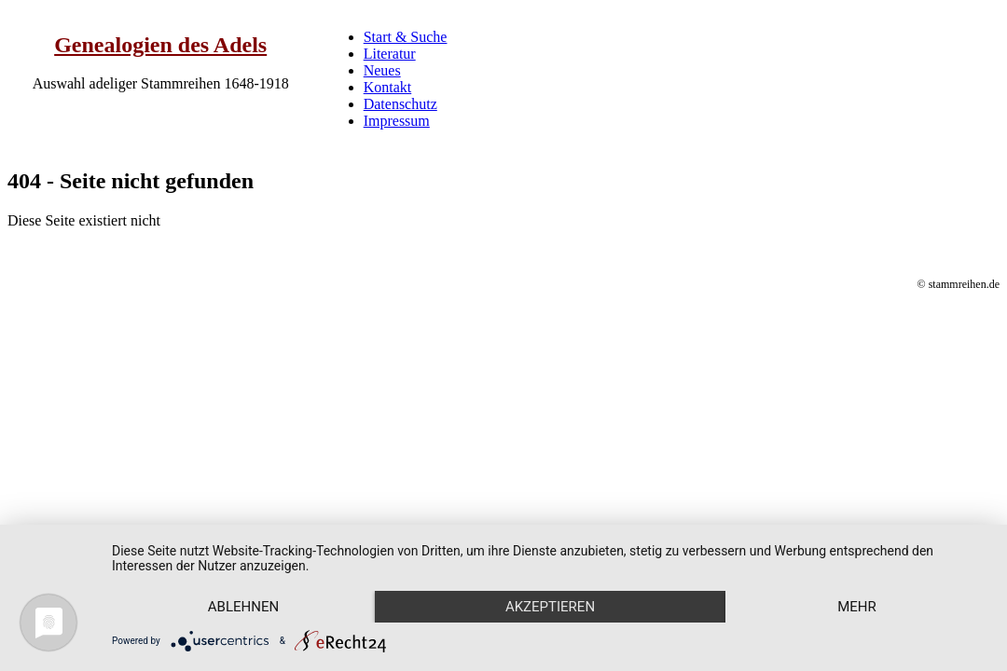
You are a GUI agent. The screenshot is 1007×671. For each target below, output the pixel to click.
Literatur (390, 54)
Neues (382, 70)
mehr (856, 606)
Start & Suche (406, 37)
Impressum (397, 121)
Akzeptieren (550, 606)
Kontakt (388, 87)
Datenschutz (400, 104)
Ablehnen (243, 606)
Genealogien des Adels (160, 45)
